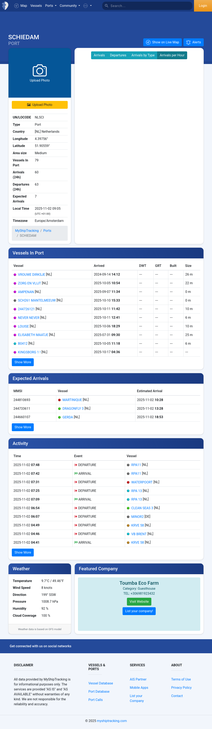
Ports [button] (49, 6)
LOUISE (23, 328)
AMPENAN (26, 294)
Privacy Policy (181, 690)
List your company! (139, 613)
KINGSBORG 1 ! (29, 354)
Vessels (36, 6)
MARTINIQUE (72, 402)
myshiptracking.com (112, 723)
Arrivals (99, 57)
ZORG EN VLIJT (29, 285)
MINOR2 (137, 519)
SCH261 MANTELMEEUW (37, 303)
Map (20, 6)
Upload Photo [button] (39, 107)
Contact (177, 698)
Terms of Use (181, 682)
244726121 (26, 311)
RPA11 (136, 467)
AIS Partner (138, 682)
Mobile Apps (139, 690)
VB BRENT (139, 536)
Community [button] (69, 6)
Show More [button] (22, 364)
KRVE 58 (137, 527)
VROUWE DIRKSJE (31, 277)
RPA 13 (136, 493)
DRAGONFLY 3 (73, 411)
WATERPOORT (142, 484)
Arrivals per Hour (172, 57)
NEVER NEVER (28, 320)
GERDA (68, 419)
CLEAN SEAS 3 (142, 510)
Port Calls (95, 702)
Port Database (99, 694)
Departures (118, 57)
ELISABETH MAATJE (33, 337)
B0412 (23, 346)
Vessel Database (100, 686)
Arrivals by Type (143, 57)
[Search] (151, 6)
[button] (87, 6)
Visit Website (139, 604)
